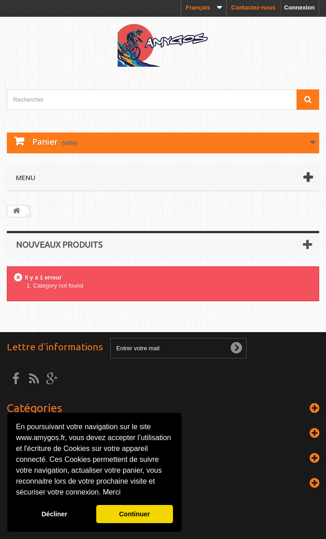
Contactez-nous (253, 7)
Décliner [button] (54, 514)
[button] (124, 493)
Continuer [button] (134, 514)
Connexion (299, 7)
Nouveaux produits (59, 244)
